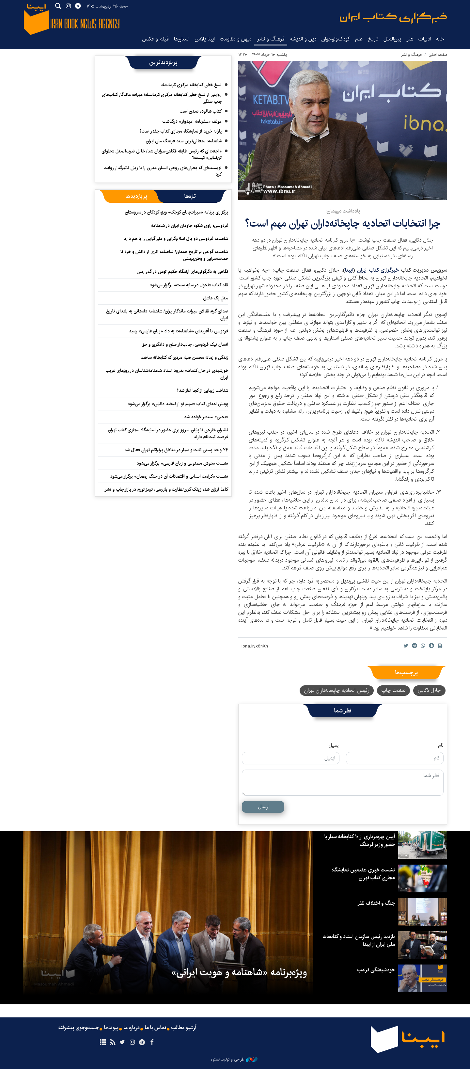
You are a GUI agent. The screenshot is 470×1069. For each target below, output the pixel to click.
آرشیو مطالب (183, 1028)
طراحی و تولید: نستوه (234, 1059)
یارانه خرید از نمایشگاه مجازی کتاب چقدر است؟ (180, 131)
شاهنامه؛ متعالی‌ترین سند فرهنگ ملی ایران (184, 141)
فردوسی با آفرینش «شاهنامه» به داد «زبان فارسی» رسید (178, 331)
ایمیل (334, 745)
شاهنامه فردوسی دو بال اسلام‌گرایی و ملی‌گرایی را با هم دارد (176, 238)
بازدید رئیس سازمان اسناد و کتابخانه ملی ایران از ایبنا (359, 940)
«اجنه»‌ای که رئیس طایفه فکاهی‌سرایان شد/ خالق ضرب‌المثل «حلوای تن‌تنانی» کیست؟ (162, 154)
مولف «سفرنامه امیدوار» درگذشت (192, 121)
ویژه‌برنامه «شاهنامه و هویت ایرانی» (239, 972)
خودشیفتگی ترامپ (376, 969)
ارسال (263, 806)
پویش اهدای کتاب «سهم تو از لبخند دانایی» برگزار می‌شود (178, 403)
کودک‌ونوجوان (335, 39)
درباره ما (132, 1028)
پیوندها (111, 1028)
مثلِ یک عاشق (215, 298)
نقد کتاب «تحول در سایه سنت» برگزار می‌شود (189, 285)
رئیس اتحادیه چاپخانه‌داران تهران (336, 690)
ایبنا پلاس (205, 39)
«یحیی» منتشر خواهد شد (206, 417)
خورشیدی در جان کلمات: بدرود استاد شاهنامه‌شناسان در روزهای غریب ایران (167, 374)
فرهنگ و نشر (271, 39)
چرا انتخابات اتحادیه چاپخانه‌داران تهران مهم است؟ (343, 223)
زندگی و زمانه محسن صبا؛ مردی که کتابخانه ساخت (184, 357)
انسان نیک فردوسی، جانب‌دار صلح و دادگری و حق (184, 344)
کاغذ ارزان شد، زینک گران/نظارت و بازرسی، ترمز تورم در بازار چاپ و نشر (166, 489)
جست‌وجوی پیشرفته (78, 1028)
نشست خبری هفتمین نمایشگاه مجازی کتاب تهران (363, 874)
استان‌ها (181, 39)
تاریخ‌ (373, 39)
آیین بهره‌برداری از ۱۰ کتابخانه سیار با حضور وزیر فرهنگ (359, 840)
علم (359, 39)
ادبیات (424, 39)
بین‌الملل (392, 39)
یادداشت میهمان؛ (342, 211)
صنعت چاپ (393, 690)
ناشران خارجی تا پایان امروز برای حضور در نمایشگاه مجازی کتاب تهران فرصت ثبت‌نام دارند (168, 433)
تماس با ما (155, 1028)
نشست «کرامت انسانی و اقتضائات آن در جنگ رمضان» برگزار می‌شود (169, 476)
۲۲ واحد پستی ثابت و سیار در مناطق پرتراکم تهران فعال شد (176, 450)
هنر (409, 39)
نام (441, 745)
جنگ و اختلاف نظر (376, 903)
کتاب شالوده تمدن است (201, 111)
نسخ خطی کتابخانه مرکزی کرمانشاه (191, 84)
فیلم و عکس (155, 39)
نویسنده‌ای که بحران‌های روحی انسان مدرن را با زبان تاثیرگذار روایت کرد (163, 171)
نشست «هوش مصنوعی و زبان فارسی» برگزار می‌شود (182, 463)
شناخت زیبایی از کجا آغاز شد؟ (202, 390)
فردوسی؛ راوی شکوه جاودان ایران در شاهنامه (189, 225)
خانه (440, 39)
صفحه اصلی (438, 55)
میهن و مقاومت (236, 39)
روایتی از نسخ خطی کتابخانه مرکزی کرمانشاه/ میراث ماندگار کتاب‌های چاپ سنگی (162, 98)
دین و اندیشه (303, 39)
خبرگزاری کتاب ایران (379, 270)
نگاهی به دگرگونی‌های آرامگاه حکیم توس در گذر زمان (182, 271)
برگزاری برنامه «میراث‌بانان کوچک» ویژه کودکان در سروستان (176, 212)
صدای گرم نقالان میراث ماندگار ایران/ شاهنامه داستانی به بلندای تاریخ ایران (167, 314)
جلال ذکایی (429, 690)
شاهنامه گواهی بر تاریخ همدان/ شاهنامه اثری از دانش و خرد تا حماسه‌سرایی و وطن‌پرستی (174, 255)
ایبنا (393, 18)
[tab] (190, 196)
